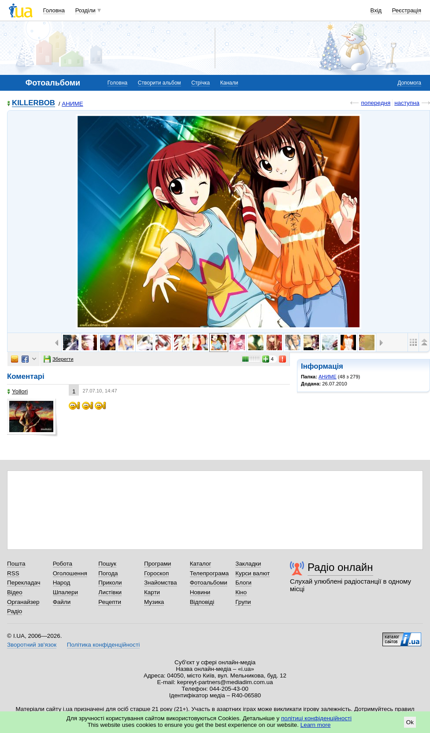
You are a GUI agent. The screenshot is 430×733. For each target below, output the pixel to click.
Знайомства (160, 582)
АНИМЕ (72, 103)
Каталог (200, 563)
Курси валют (252, 573)
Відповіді (202, 602)
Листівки (110, 592)
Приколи (110, 582)
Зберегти (59, 359)
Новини (200, 592)
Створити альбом (159, 83)
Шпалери (65, 592)
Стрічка (200, 83)
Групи (243, 602)
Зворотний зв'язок (31, 644)
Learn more (315, 725)
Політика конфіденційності (103, 644)
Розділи (85, 10)
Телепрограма (209, 573)
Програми (157, 563)
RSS (13, 573)
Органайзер (23, 602)
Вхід (376, 10)
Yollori (17, 391)
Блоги (243, 582)
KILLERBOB (33, 103)
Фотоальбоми (208, 582)
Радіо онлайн (340, 567)
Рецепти (109, 602)
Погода (108, 573)
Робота (62, 563)
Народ (61, 582)
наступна (406, 103)
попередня (375, 103)
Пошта (16, 563)
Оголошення (70, 573)
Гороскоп (156, 573)
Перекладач (23, 582)
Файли (62, 602)
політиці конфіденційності (316, 718)
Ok (410, 722)
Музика (154, 602)
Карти (152, 592)
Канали (229, 83)
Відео (14, 592)
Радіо (14, 611)
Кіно (241, 592)
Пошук (107, 563)
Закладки (248, 563)
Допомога (409, 83)
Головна (54, 10)
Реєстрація (406, 10)
